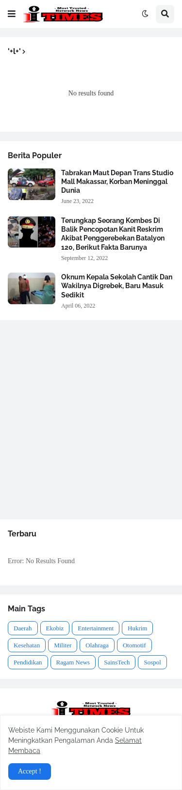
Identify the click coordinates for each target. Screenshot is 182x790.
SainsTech (117, 662)
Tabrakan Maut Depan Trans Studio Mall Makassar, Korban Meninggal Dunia (117, 181)
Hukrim (137, 628)
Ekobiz (55, 628)
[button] (11, 14)
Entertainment (96, 628)
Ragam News (73, 662)
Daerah (23, 628)
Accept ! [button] (29, 771)
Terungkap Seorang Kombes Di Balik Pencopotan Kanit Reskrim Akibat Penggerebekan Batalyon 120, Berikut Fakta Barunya (113, 234)
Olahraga (97, 645)
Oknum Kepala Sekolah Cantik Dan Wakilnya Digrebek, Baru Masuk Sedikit (116, 285)
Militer (62, 645)
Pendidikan (28, 662)
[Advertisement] (91, 420)
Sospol (152, 662)
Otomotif (134, 645)
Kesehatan (27, 645)
